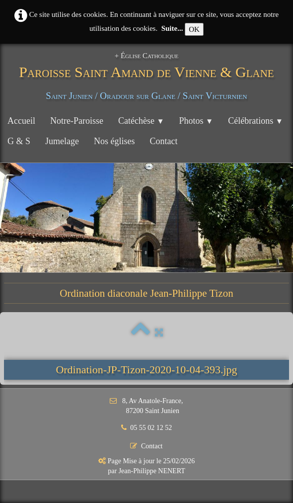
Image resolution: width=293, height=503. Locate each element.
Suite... (172, 28)
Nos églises (114, 141)
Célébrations (255, 121)
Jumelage (62, 141)
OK (194, 29)
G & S (18, 141)
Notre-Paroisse (76, 121)
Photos (196, 121)
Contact (164, 141)
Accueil (21, 121)
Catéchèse (141, 121)
